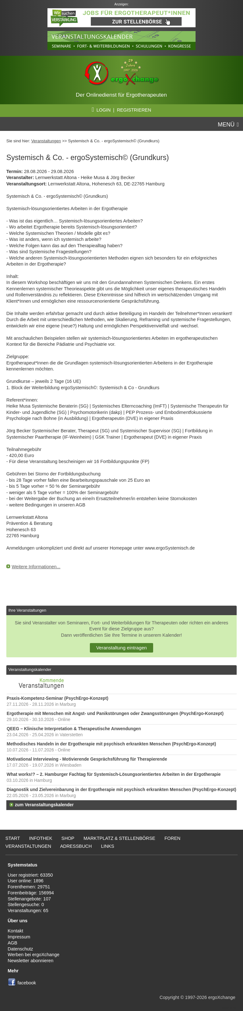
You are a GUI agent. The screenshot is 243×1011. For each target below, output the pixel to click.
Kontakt (15, 930)
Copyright (169, 997)
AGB (12, 942)
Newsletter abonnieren (30, 960)
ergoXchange (221, 997)
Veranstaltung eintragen (121, 647)
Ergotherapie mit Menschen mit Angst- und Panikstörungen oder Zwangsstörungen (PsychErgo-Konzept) (115, 713)
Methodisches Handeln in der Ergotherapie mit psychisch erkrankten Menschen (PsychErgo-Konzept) (111, 744)
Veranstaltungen (46, 140)
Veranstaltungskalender (29, 669)
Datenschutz (20, 948)
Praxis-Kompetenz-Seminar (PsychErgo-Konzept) (57, 698)
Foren (173, 838)
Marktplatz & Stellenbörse (119, 838)
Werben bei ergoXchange (33, 954)
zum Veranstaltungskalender (44, 804)
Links (107, 846)
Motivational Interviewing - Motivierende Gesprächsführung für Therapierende (87, 759)
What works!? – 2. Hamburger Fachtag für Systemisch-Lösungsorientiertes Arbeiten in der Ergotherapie (114, 774)
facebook (26, 982)
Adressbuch (76, 846)
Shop (67, 838)
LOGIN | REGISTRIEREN (121, 110)
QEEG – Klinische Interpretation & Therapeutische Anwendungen (74, 728)
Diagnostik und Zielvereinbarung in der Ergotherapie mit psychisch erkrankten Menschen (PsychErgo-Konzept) (121, 789)
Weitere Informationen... (36, 566)
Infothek (40, 838)
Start (12, 838)
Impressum (19, 936)
